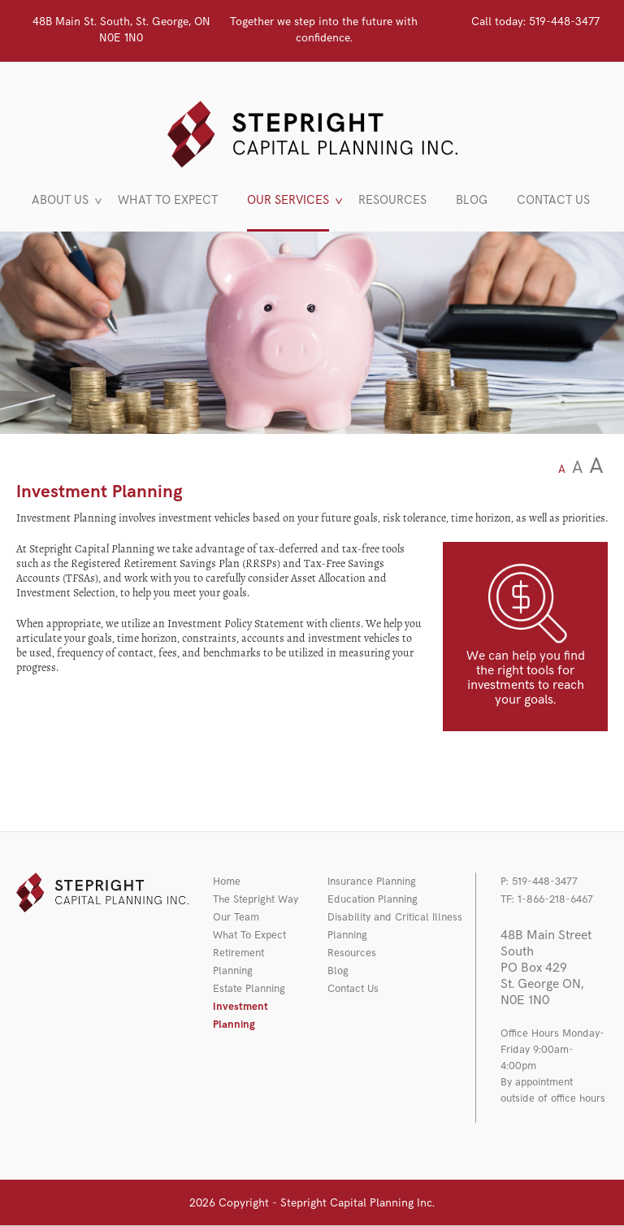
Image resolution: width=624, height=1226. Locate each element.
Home (226, 881)
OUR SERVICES (288, 200)
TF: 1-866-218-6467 (546, 899)
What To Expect (249, 935)
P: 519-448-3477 (539, 881)
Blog (338, 970)
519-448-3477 (535, 22)
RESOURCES (392, 200)
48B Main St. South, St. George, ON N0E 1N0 (121, 30)
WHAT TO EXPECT (168, 200)
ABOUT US (60, 200)
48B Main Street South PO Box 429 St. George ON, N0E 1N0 (546, 968)
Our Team (236, 917)
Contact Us (353, 988)
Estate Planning (249, 988)
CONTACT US (553, 200)
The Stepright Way (255, 899)
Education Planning (372, 899)
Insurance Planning (371, 881)
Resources (351, 953)
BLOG (472, 200)
